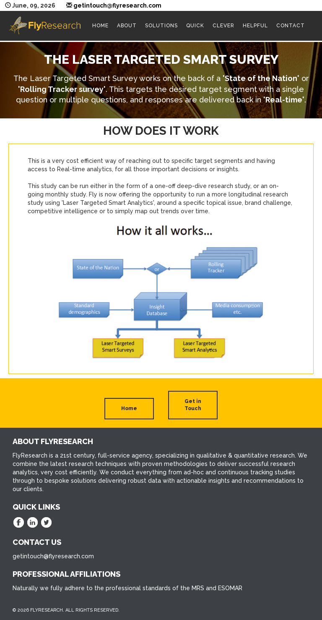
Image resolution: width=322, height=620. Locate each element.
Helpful (255, 26)
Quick (195, 26)
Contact (290, 26)
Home (100, 26)
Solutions (161, 26)
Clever (223, 26)
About (127, 26)
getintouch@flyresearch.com (117, 5)
